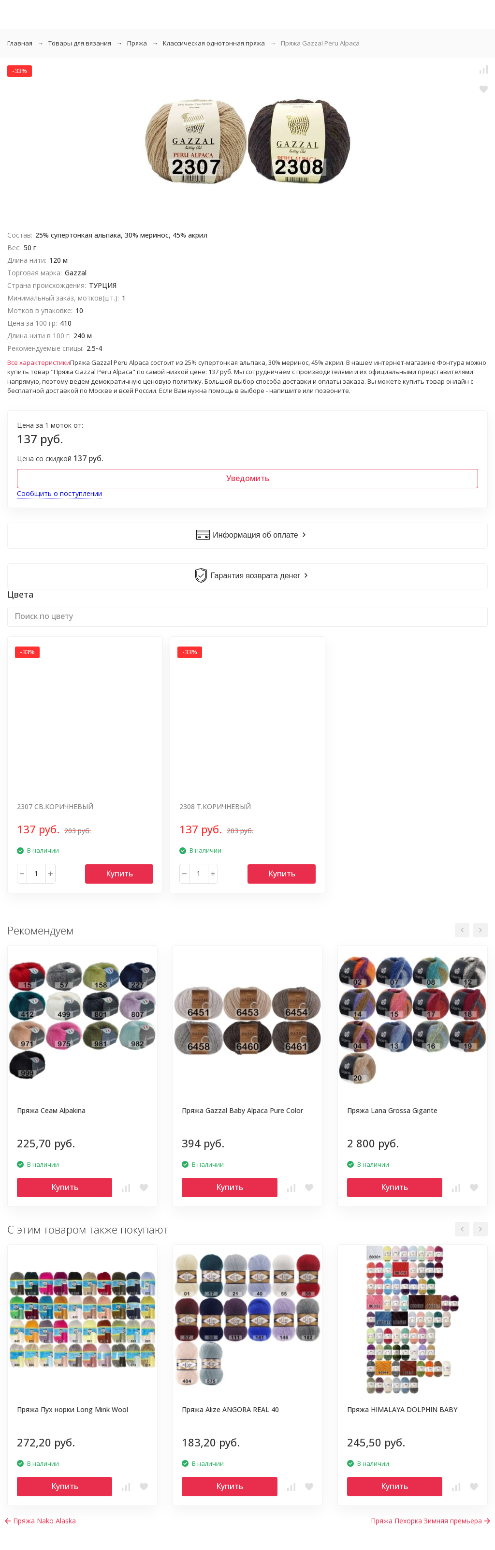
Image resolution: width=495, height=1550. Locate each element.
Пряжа (137, 43)
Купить (119, 873)
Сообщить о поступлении (59, 493)
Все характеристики (38, 362)
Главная (19, 43)
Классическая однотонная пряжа (214, 43)
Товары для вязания (79, 43)
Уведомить (247, 478)
